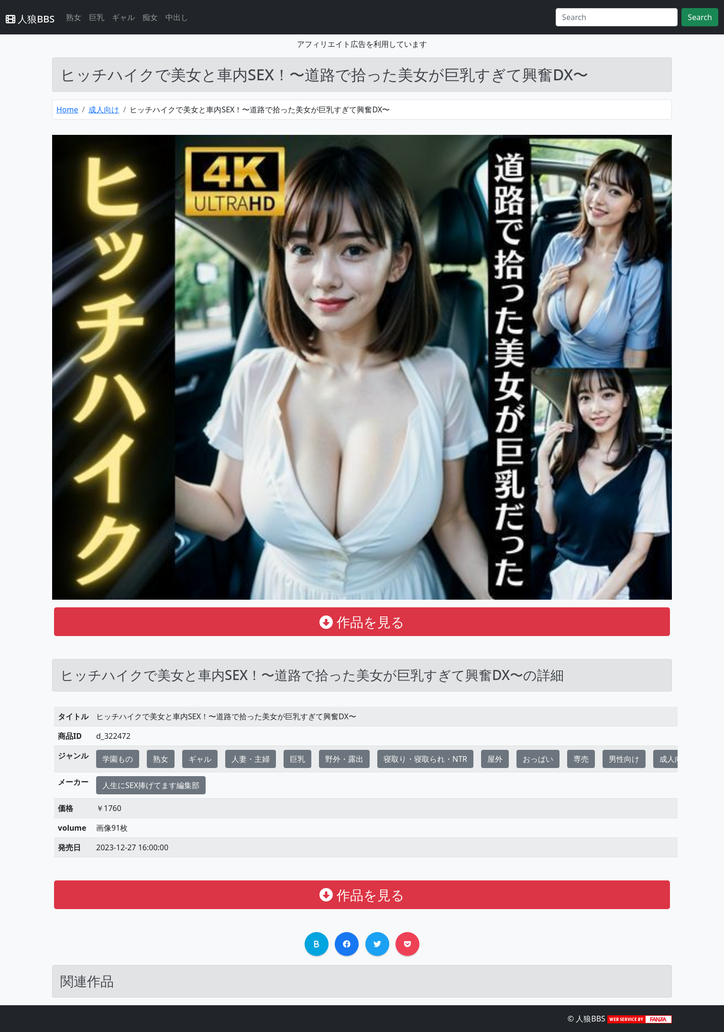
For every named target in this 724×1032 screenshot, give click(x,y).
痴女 (150, 17)
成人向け (103, 109)
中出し (176, 17)
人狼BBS (30, 18)
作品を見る (361, 622)
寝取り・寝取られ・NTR (425, 759)
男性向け (624, 759)
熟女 (73, 17)
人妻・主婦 (250, 759)
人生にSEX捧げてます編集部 (150, 785)
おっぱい (538, 759)
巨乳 (96, 17)
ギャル (123, 17)
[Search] (617, 17)
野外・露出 (344, 759)
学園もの (117, 759)
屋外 (495, 759)
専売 (581, 759)
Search (700, 17)
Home (67, 109)
